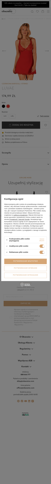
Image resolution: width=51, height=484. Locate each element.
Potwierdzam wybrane (25, 268)
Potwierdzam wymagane (25, 275)
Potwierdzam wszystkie (25, 261)
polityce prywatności (21, 215)
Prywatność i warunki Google (19, 219)
